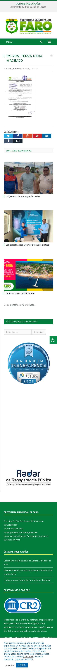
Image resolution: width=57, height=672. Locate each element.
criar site (22, 620)
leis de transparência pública (17, 631)
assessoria (25, 624)
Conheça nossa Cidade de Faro (20, 294)
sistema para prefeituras (41, 620)
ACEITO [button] (22, 665)
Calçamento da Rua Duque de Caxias (28, 7)
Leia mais (28, 656)
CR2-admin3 (13, 69)
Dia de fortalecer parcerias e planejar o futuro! (28, 245)
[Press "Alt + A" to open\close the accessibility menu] (53, 340)
